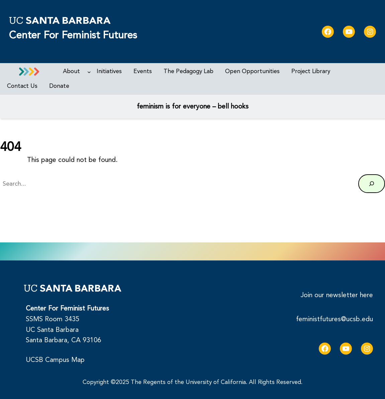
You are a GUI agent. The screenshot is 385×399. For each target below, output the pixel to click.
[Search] (371, 183)
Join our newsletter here (337, 295)
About (71, 71)
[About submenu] (89, 71)
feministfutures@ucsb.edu (334, 319)
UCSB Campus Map (55, 360)
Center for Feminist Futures (73, 35)
